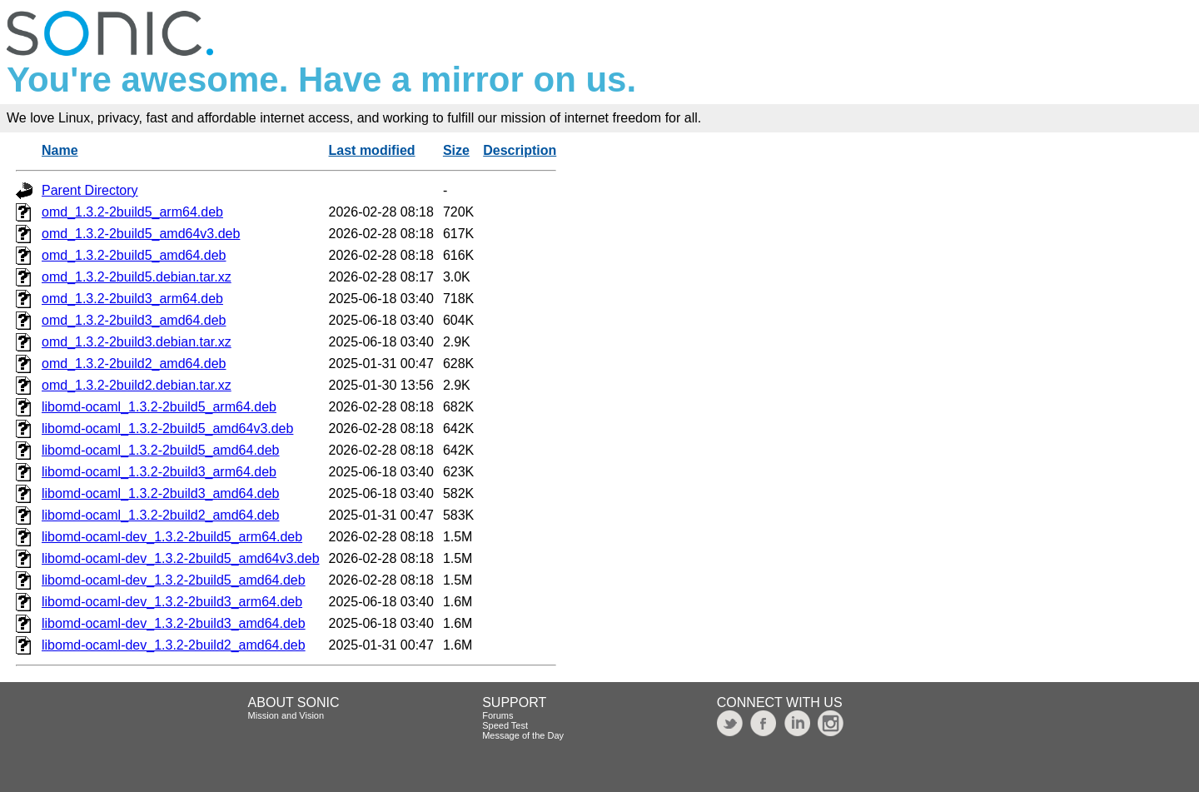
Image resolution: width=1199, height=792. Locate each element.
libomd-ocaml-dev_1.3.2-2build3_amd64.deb (174, 623)
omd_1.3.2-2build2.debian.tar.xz (136, 385)
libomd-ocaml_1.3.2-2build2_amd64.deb (161, 515)
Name (60, 150)
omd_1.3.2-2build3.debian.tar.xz (136, 342)
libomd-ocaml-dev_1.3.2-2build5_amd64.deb (174, 580)
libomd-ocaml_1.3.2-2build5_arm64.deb (159, 407)
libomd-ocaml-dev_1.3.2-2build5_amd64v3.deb (181, 558)
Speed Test (505, 725)
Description (519, 150)
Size (456, 150)
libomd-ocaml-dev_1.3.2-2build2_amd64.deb (174, 645)
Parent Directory (90, 190)
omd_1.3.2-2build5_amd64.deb (134, 255)
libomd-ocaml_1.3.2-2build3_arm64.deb (159, 472)
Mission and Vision (286, 715)
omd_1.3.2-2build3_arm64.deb (132, 298)
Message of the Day (523, 735)
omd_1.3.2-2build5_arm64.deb (132, 212)
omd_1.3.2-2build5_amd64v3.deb (141, 234)
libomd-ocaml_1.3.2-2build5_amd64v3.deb (167, 428)
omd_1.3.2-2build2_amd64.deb (134, 363)
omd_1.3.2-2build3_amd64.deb (134, 320)
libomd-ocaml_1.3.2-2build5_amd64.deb (161, 450)
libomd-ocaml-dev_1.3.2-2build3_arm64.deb (172, 602)
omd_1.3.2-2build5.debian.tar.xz (136, 277)
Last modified (372, 150)
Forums (497, 715)
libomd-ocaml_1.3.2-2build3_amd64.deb (161, 493)
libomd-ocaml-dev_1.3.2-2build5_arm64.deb (172, 537)
